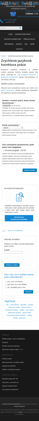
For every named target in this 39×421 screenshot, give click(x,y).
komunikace (15, 305)
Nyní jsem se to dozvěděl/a (17, 284)
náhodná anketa (7, 359)
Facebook (5, 342)
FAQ (26, 44)
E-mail (7, 250)
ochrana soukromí (19, 406)
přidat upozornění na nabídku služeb (13, 362)
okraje (15, 318)
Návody (19, 44)
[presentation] (16, 259)
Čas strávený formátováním (10, 389)
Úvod (10, 34)
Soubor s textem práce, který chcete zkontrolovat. (18, 101)
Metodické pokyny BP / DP (10, 379)
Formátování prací (23, 34)
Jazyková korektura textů (9, 386)
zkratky (30, 305)
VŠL (7, 305)
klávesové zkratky (14, 312)
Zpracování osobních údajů (10, 349)
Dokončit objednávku (33, 16)
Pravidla (4, 346)
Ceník (32, 44)
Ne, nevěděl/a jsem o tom (16, 287)
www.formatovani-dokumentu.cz (12, 404)
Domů (3, 56)
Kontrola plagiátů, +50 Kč (15, 150)
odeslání (23, 305)
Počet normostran (11, 125)
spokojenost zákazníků (8, 366)
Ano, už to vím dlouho (15, 281)
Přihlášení (29, 11)
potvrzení (22, 318)
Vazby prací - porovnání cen (10, 382)
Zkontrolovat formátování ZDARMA (19, 218)
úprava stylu (26, 312)
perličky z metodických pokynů (11, 369)
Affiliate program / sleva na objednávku (13, 339)
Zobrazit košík (21, 16)
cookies (20, 412)
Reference (9, 44)
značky (29, 315)
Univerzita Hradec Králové (16, 315)
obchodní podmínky (13, 346)
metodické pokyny (11, 310)
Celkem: (30, 13)
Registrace (36, 11)
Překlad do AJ (29, 39)
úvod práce (30, 310)
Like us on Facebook (15, 230)
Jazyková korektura (12, 39)
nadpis (22, 310)
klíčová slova (26, 307)
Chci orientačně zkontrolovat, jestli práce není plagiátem (18, 146)
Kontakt (19, 49)
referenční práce (14, 307)
